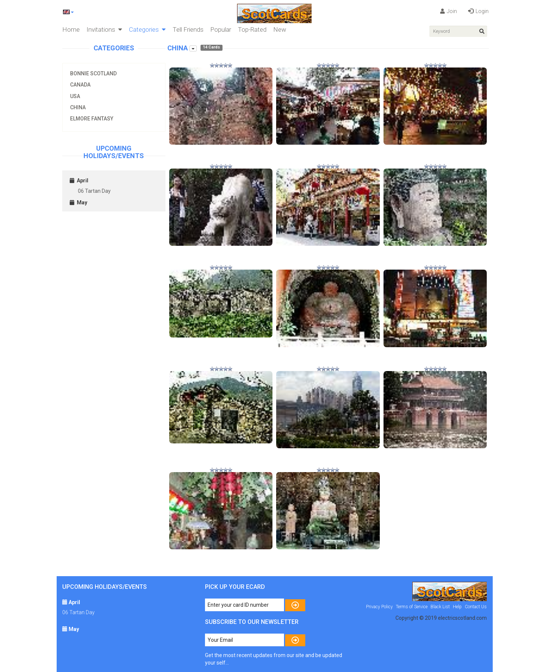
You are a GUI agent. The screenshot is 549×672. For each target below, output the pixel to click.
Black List (440, 606)
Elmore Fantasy (91, 119)
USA (75, 96)
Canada (80, 85)
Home (71, 29)
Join (448, 11)
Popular (220, 29)
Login (478, 11)
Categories (147, 29)
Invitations (104, 29)
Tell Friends (188, 29)
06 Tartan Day (94, 191)
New (279, 29)
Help (457, 606)
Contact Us (476, 606)
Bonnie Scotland (93, 73)
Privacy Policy (379, 606)
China (78, 107)
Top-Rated (252, 29)
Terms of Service (411, 606)
